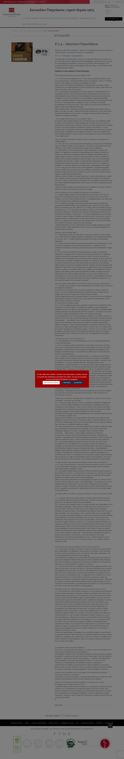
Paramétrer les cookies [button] (51, 382)
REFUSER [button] (67, 382)
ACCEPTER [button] (78, 382)
